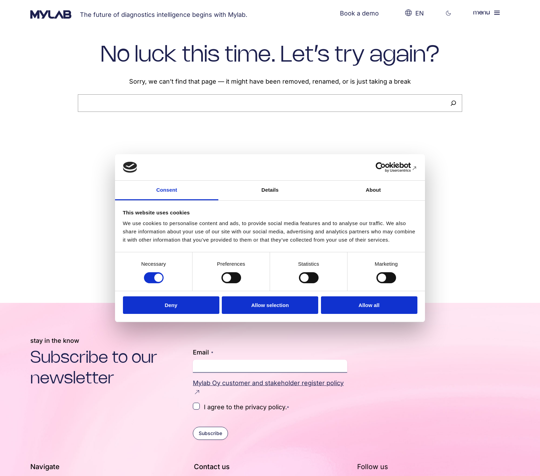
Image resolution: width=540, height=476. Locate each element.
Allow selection (270, 305)
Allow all (369, 305)
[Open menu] (487, 13)
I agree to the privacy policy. (246, 406)
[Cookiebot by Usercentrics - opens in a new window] (387, 167)
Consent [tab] (166, 190)
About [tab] (373, 190)
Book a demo (359, 13)
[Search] (453, 103)
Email (203, 352)
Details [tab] (270, 190)
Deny (171, 305)
